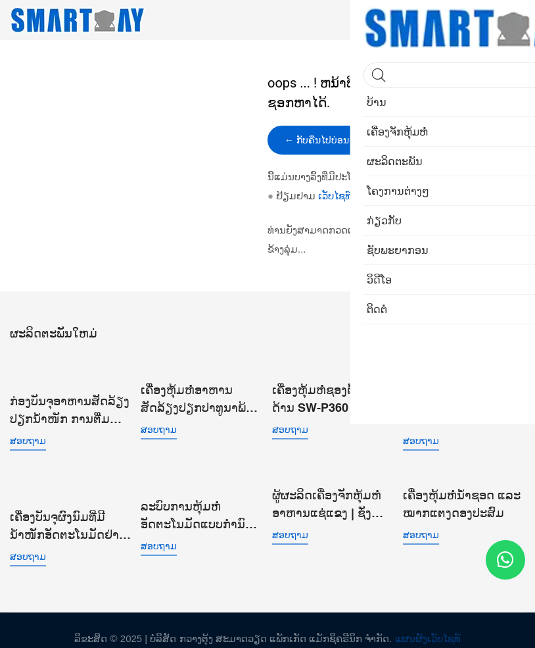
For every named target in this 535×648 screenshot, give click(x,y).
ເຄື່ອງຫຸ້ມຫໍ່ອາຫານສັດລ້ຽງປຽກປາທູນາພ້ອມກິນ (201, 397)
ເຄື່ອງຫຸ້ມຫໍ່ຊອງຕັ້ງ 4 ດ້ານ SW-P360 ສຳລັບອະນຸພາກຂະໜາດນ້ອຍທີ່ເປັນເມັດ (331, 397)
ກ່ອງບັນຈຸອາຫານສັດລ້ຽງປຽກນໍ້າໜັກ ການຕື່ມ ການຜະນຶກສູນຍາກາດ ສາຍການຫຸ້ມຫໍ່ (69, 407)
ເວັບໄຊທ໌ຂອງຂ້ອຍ (353, 195)
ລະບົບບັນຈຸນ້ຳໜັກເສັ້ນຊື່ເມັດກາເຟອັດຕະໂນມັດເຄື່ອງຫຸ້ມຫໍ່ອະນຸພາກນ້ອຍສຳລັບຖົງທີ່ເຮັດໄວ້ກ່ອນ (463, 407)
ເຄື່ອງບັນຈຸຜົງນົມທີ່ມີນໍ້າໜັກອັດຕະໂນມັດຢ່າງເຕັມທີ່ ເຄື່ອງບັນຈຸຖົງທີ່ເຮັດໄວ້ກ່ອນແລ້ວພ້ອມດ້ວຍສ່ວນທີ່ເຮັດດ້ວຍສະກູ (71, 509)
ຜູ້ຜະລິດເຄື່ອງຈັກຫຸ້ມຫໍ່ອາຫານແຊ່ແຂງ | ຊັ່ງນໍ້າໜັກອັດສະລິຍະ (326, 499)
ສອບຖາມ (28, 437)
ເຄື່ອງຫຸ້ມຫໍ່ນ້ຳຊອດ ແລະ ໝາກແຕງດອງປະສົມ (462, 498)
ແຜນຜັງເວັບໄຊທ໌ (428, 621)
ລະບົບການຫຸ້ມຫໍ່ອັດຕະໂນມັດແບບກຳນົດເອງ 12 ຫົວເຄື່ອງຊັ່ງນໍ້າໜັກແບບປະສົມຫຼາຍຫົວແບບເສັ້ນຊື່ (197, 509)
